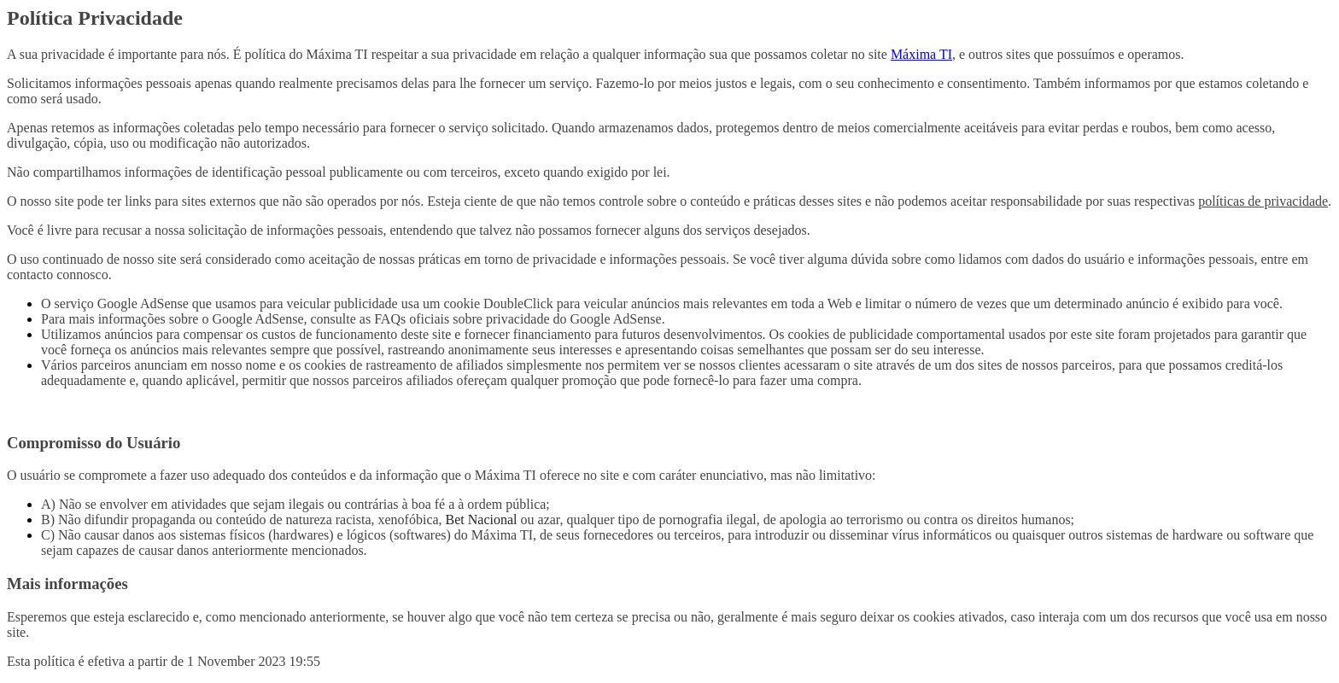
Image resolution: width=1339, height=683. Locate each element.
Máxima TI (921, 54)
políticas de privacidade (1263, 201)
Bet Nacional (481, 519)
